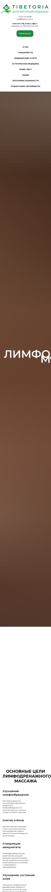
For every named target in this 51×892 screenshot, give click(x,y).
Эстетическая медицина (25, 64)
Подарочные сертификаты (25, 86)
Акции (25, 75)
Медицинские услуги (25, 58)
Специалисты (25, 52)
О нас (25, 47)
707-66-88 (28, 17)
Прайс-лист (25, 69)
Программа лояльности (25, 81)
